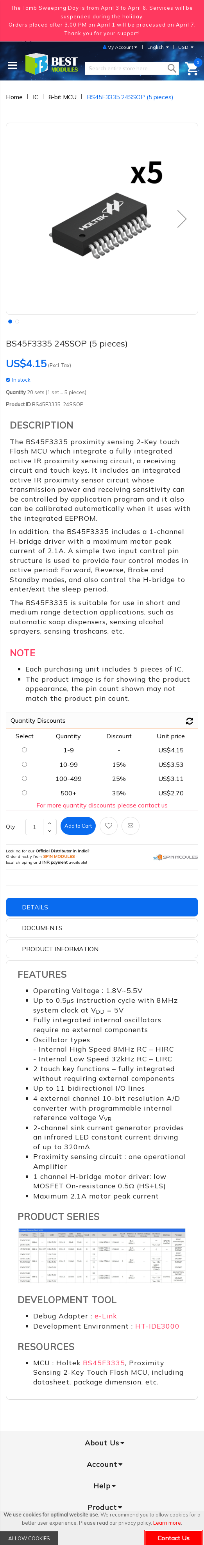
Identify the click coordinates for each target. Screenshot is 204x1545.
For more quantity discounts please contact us (102, 805)
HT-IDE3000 (157, 1326)
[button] (9, 321)
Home (14, 97)
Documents (42, 928)
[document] (102, 1528)
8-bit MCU (62, 97)
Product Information (60, 949)
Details (35, 907)
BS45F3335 (104, 1362)
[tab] (102, 907)
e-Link (106, 1315)
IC (35, 97)
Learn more (167, 1523)
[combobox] (132, 68)
